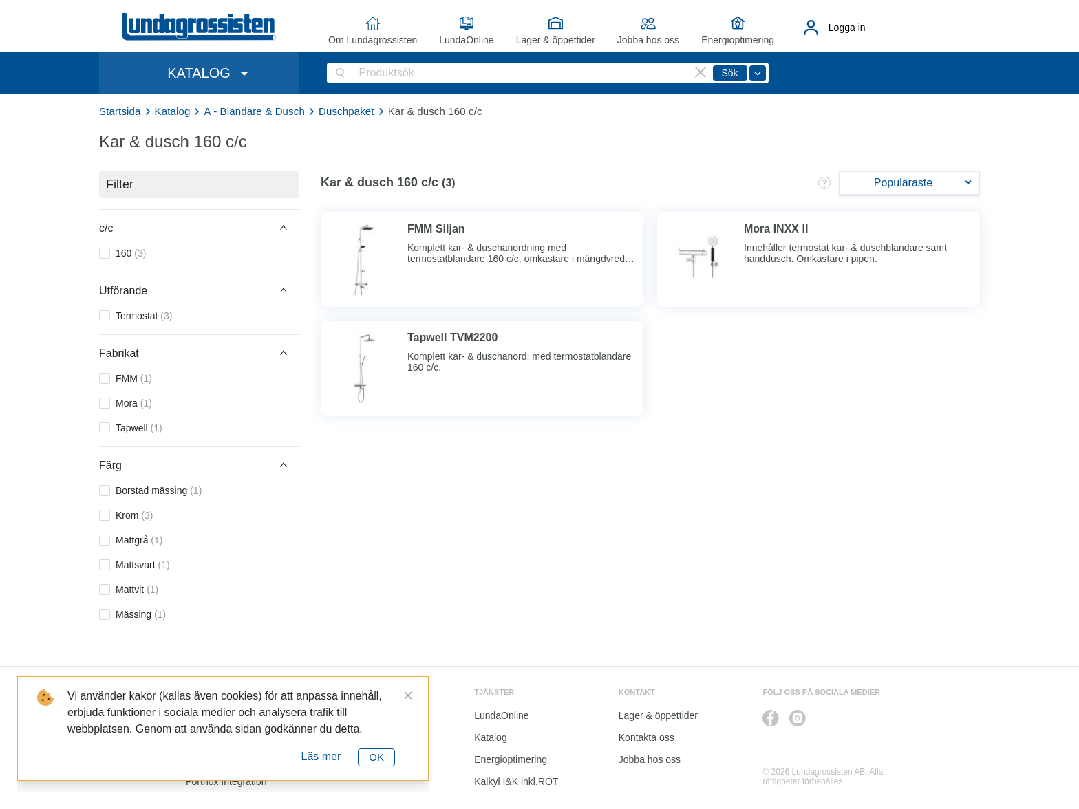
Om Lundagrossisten (372, 39)
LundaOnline (466, 39)
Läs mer (321, 756)
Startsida (120, 111)
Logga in (847, 27)
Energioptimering (737, 39)
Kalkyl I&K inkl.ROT (516, 781)
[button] (199, 228)
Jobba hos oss (648, 39)
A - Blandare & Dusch (254, 111)
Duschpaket (346, 111)
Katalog (173, 111)
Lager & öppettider (555, 39)
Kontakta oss (646, 737)
